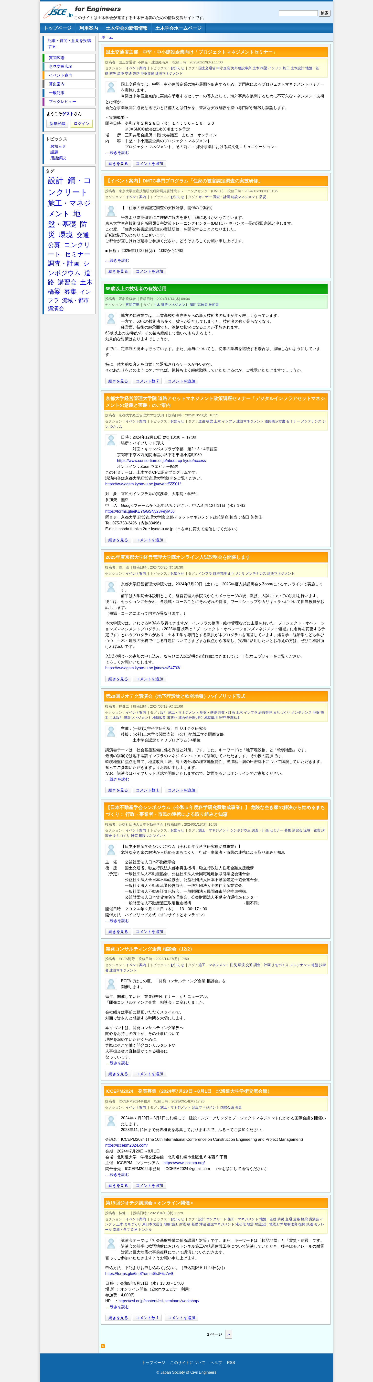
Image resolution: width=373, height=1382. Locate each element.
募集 (287, 830)
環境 (120, 73)
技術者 (214, 305)
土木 (256, 68)
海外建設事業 (241, 68)
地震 (250, 1224)
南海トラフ (121, 1230)
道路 (136, 73)
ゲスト (68, 114)
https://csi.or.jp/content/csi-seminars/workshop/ (158, 1301)
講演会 (314, 1219)
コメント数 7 (147, 381)
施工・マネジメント (183, 712)
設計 (163, 712)
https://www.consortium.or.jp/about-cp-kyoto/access (161, 461)
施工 (286, 68)
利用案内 (88, 28)
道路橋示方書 (275, 421)
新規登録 (57, 123)
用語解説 (58, 158)
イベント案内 (136, 68)
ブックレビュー (62, 102)
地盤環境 (211, 718)
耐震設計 (261, 1224)
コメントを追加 (149, 163)
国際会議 (227, 1107)
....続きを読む (117, 152)
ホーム (107, 37)
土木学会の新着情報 (127, 28)
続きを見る (118, 163)
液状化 (172, 718)
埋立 (199, 718)
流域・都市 (311, 830)
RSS (231, 1363)
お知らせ (177, 68)
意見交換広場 (60, 66)
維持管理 (220, 573)
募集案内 (56, 84)
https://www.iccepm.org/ (184, 1163)
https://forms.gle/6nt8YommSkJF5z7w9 (139, 1274)
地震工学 (276, 1224)
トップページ (58, 28)
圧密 (222, 718)
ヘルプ (216, 1363)
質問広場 (132, 305)
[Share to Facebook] (322, 163)
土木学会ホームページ (178, 28)
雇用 (193, 305)
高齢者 (202, 305)
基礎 (195, 1224)
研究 (134, 836)
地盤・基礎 (208, 712)
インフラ (275, 68)
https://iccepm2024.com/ (126, 1145)
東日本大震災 (152, 1224)
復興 (301, 1224)
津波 (202, 1224)
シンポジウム (240, 830)
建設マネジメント (169, 73)
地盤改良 (147, 73)
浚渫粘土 (233, 718)
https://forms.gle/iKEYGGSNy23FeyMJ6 (140, 511)
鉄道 (309, 1224)
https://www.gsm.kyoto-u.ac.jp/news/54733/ (142, 668)
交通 (128, 73)
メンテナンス (311, 421)
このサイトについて (187, 1363)
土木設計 (297, 68)
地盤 (316, 712)
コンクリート (216, 1219)
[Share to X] (315, 163)
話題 (54, 152)
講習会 (297, 830)
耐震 (182, 1224)
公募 (54, 244)
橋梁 (263, 68)
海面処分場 (186, 718)
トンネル (145, 1230)
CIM (134, 1230)
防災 (112, 73)
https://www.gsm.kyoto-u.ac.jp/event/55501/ (143, 484)
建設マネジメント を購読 (104, 1347)
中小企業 (223, 68)
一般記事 (56, 93)
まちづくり (236, 573)
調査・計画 (221, 197)
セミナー (205, 197)
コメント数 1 (147, 790)
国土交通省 (206, 68)
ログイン (81, 123)
